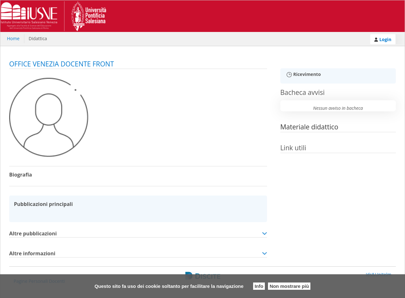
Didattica (38, 38)
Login (382, 39)
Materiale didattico (309, 126)
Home (13, 38)
